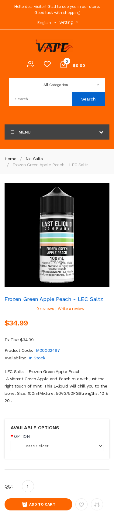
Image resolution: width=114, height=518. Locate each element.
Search (88, 99)
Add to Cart (42, 504)
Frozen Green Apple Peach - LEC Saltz (50, 164)
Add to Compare (97, 504)
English (47, 22)
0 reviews (45, 308)
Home (10, 158)
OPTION (21, 436)
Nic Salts (34, 158)
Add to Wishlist (81, 504)
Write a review (71, 308)
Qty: (9, 486)
